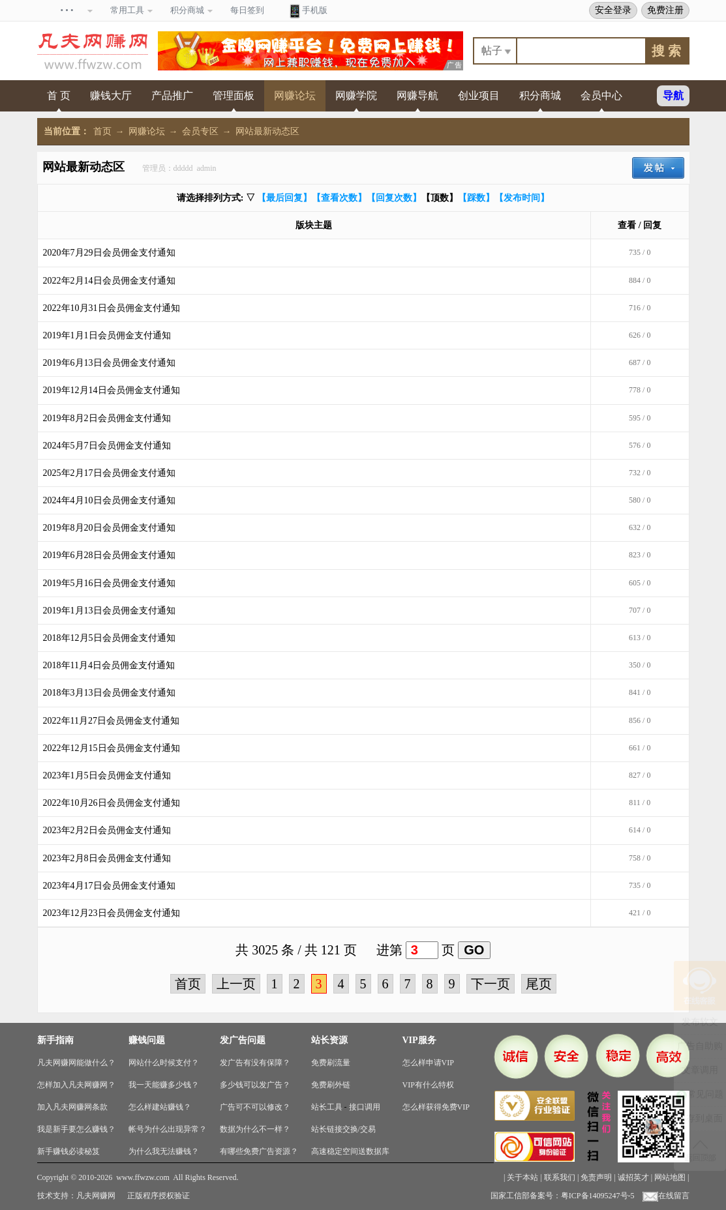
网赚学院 (356, 95)
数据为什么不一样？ (255, 1129)
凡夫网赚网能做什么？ (76, 1062)
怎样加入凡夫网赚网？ (76, 1084)
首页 (102, 131)
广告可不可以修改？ (255, 1107)
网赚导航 (417, 95)
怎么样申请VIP (428, 1062)
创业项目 (479, 95)
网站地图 (670, 1177)
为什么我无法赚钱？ (164, 1151)
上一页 (236, 984)
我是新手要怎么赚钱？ (76, 1129)
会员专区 (200, 131)
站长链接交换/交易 (343, 1129)
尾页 (539, 984)
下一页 (490, 984)
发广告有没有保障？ (255, 1062)
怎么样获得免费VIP (436, 1107)
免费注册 (665, 10)
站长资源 (329, 1040)
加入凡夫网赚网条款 (72, 1107)
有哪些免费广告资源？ (259, 1151)
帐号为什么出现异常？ (168, 1129)
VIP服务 (419, 1040)
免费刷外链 (330, 1084)
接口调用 (364, 1107)
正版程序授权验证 (158, 1195)
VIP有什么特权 (428, 1084)
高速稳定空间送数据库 (350, 1151)
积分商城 (540, 95)
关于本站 (522, 1177)
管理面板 (233, 95)
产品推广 (172, 95)
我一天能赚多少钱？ (164, 1084)
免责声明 (596, 1177)
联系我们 (559, 1177)
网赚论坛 (295, 95)
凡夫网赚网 (95, 1195)
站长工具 (326, 1107)
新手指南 (55, 1040)
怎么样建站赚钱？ (160, 1107)
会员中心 (601, 95)
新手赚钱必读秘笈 (68, 1151)
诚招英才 (633, 1177)
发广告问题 (242, 1040)
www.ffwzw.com (143, 1177)
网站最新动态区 (267, 131)
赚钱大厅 (111, 95)
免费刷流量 (330, 1062)
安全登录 (613, 10)
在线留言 (666, 1195)
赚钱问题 (147, 1040)
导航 (673, 95)
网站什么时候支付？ (164, 1062)
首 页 (58, 95)
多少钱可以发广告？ (255, 1084)
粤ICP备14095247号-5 (598, 1195)
